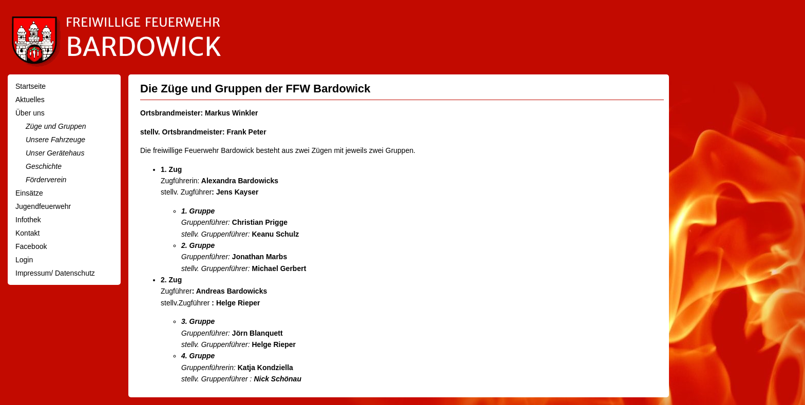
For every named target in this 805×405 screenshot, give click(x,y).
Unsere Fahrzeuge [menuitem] (55, 140)
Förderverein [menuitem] (46, 180)
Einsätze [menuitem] (29, 193)
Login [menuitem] (24, 260)
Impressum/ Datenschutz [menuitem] (55, 273)
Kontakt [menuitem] (27, 233)
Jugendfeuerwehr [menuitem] (43, 206)
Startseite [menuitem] (30, 86)
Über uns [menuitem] (30, 113)
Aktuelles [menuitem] (30, 99)
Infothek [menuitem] (28, 220)
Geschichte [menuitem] (44, 166)
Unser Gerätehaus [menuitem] (55, 153)
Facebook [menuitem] (31, 246)
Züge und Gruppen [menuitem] (56, 126)
